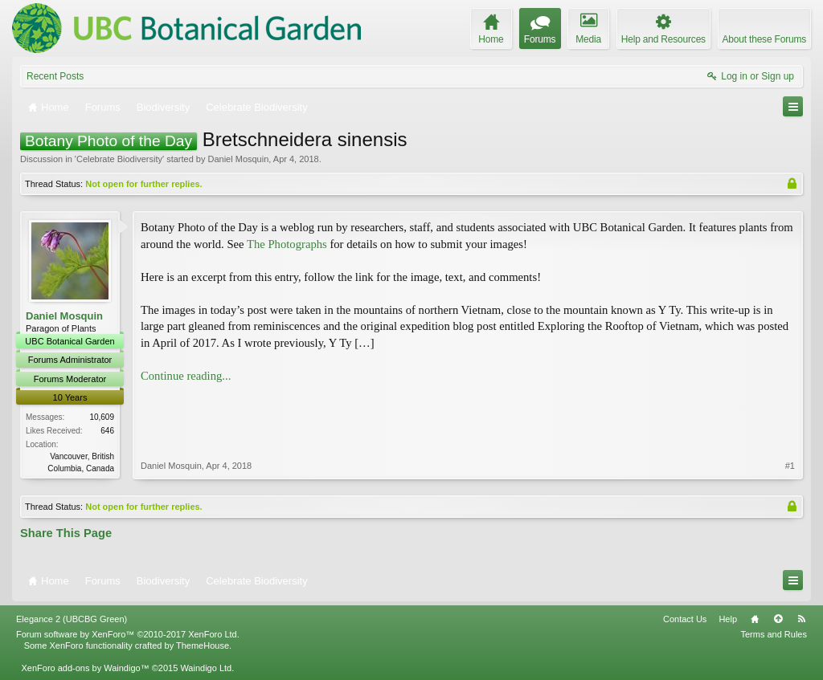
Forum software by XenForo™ (128, 634)
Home (754, 619)
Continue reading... (186, 375)
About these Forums (764, 39)
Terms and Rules (773, 634)
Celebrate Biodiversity (119, 159)
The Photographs (287, 244)
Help (728, 619)
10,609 (101, 417)
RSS (801, 619)
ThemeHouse (202, 645)
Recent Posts (55, 76)
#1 (790, 465)
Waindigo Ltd (205, 668)
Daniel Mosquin (237, 159)
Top (778, 619)
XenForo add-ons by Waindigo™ (85, 668)
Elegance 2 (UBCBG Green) (71, 619)
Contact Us (684, 619)
